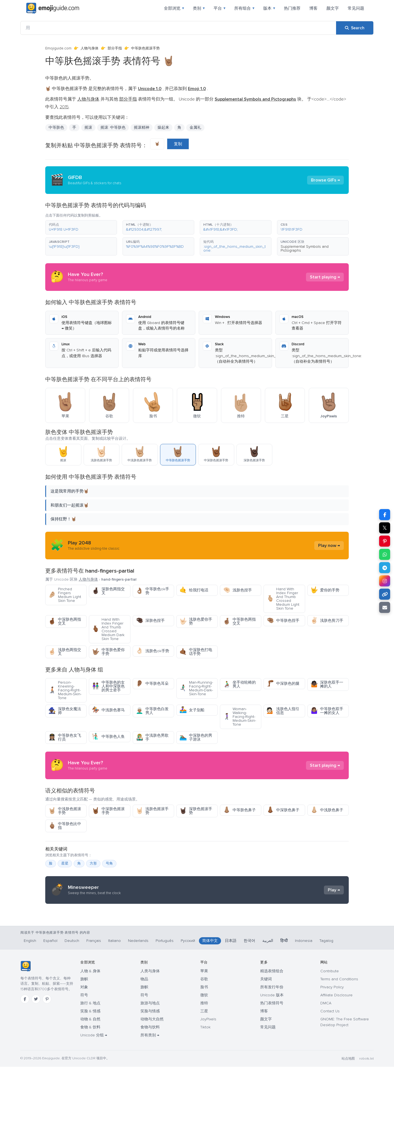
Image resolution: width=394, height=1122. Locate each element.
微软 (204, 1050)
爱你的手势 (324, 590)
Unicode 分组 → (93, 1090)
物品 (144, 1034)
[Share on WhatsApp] (384, 554)
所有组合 (244, 8)
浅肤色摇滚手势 (152, 811)
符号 (84, 1050)
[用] (178, 28)
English (30, 996)
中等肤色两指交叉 (239, 621)
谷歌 (204, 1034)
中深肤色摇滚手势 (108, 811)
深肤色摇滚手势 (195, 811)
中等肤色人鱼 (108, 736)
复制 (178, 143)
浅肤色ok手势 (152, 651)
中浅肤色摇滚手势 (64, 811)
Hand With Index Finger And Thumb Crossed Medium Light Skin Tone (283, 599)
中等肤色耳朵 (152, 683)
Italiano (114, 996)
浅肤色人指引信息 (283, 711)
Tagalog (326, 996)
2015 (64, 107)
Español (50, 996)
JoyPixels (208, 1074)
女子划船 (191, 710)
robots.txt (366, 1114)
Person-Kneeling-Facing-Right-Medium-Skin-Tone (64, 690)
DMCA (325, 1058)
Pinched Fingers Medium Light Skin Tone (64, 595)
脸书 (204, 1042)
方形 (93, 863)
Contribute (329, 1026)
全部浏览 (174, 8)
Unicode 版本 (272, 1050)
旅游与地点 (150, 1058)
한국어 (249, 996)
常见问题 (356, 8)
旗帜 (84, 1034)
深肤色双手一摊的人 (326, 684)
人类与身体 (150, 1026)
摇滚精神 (141, 127)
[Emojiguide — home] (52, 8)
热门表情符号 (271, 1058)
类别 (199, 8)
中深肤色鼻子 (283, 810)
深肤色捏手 (150, 620)
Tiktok (205, 1082)
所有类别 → (149, 1090)
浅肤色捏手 (237, 590)
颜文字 (332, 8)
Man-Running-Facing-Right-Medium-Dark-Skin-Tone (196, 688)
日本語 (230, 996)
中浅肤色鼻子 (326, 810)
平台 (219, 8)
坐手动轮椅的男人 (239, 684)
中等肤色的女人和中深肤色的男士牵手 (108, 686)
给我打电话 (193, 590)
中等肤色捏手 (283, 620)
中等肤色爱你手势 (108, 651)
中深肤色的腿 (283, 683)
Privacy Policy (332, 1042)
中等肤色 (56, 127)
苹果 (204, 1026)
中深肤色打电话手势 (195, 651)
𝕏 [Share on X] (384, 528)
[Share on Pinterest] (384, 541)
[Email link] (384, 607)
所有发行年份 (271, 1042)
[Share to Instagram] (384, 580)
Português (165, 996)
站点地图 (348, 1114)
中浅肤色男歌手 (152, 737)
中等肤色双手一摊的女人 (326, 711)
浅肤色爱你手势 (195, 621)
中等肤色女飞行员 (64, 737)
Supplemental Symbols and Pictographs (305, 248)
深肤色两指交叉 (108, 591)
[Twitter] (35, 1054)
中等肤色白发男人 (152, 711)
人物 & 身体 (90, 1026)
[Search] (354, 28)
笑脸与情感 (150, 1066)
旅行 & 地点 (90, 1058)
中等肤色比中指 (64, 825)
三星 (204, 1066)
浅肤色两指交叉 (64, 651)
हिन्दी (284, 996)
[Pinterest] (46, 1054)
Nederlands (138, 996)
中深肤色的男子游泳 (195, 737)
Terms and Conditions (339, 1034)
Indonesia (303, 996)
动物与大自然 (152, 1074)
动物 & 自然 (90, 1074)
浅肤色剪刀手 (326, 620)
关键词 (266, 1034)
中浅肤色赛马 (108, 710)
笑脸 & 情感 (90, 1066)
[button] (81, 227)
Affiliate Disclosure (336, 1050)
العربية (267, 996)
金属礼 (195, 127)
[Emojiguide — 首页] (25, 1021)
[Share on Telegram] (384, 567)
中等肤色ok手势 (152, 591)
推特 (204, 1058)
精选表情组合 (271, 1026)
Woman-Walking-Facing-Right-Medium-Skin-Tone (239, 717)
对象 (84, 1042)
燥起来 (163, 127)
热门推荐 (292, 8)
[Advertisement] (197, 952)
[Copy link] (384, 594)
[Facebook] (24, 1054)
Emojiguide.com (58, 48)
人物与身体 (89, 48)
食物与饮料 (150, 1082)
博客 (313, 8)
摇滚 (88, 127)
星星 (64, 863)
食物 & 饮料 (90, 1082)
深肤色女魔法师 (64, 711)
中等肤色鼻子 (239, 810)
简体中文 (210, 996)
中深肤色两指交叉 (64, 621)
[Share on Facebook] (384, 514)
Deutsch (72, 996)
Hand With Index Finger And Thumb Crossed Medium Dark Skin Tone (108, 629)
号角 (109, 863)
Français (93, 996)
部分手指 (115, 48)
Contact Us (330, 1066)
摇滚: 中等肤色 (113, 127)
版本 (269, 8)
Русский (188, 996)
